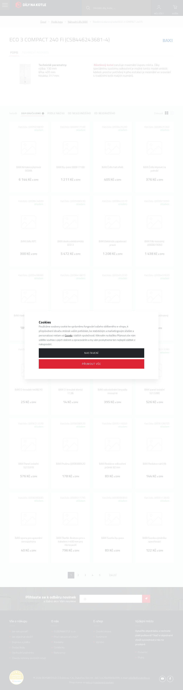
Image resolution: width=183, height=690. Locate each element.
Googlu (68, 335)
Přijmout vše (91, 364)
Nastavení (91, 353)
